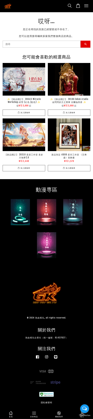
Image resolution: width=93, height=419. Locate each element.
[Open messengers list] (84, 408)
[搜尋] (42, 44)
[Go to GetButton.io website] (84, 415)
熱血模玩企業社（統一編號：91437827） (46, 337)
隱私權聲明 (46, 402)
